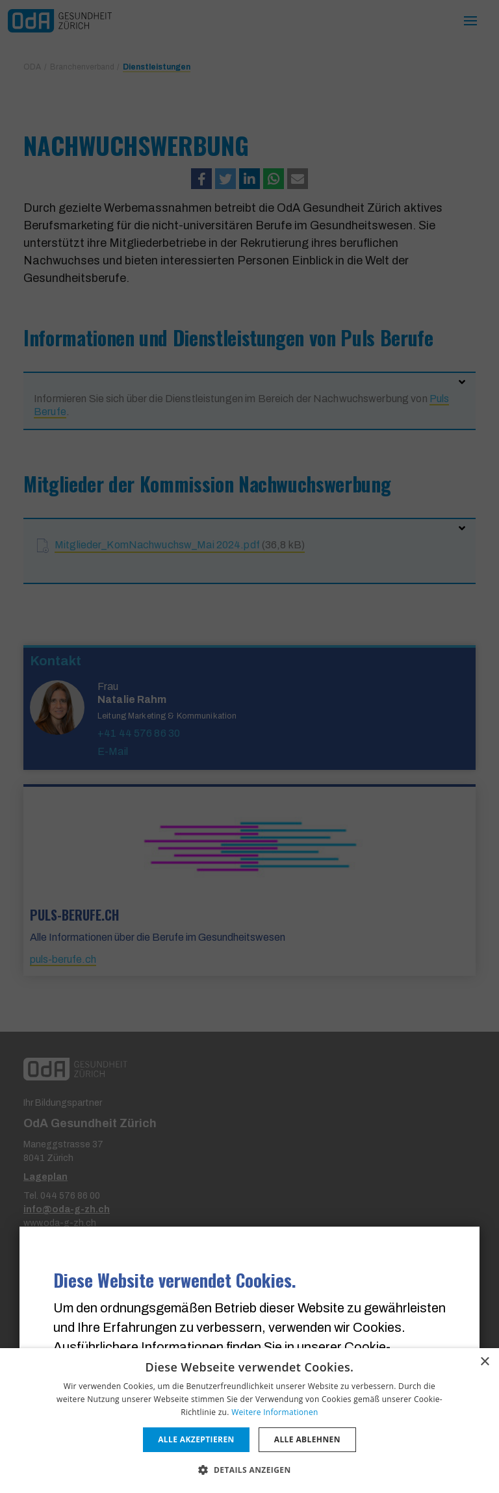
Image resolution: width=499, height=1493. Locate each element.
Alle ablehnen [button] (307, 1439)
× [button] (484, 1362)
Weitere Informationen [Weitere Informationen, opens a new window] (274, 1412)
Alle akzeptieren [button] (196, 1439)
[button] (249, 1469)
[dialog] (249, 1420)
